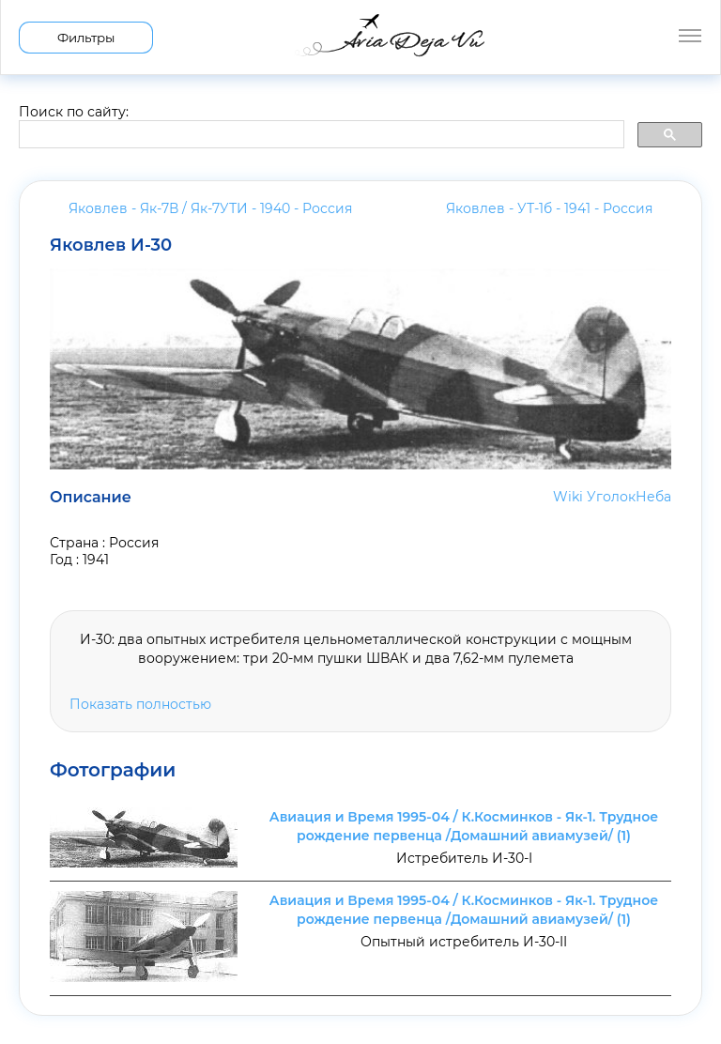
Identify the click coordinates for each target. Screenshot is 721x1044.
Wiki (568, 496)
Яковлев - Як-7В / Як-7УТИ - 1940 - (210, 208)
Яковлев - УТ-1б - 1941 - (549, 208)
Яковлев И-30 (111, 245)
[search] (319, 135)
